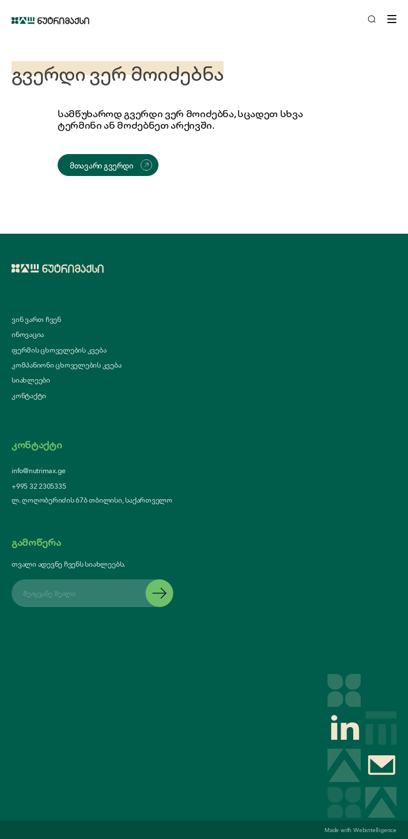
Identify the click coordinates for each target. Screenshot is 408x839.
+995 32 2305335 (39, 485)
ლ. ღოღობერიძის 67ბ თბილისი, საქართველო (92, 499)
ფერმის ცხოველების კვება (59, 350)
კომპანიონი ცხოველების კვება (67, 365)
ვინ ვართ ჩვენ (36, 319)
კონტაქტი (29, 395)
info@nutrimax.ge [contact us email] (39, 470)
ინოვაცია (28, 334)
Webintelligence (374, 829)
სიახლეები (31, 380)
